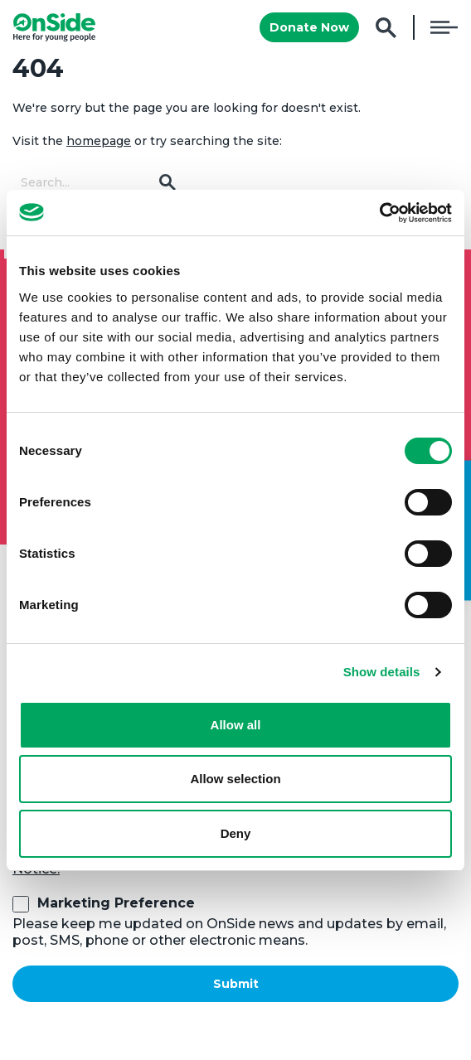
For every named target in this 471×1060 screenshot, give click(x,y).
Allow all (236, 725)
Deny (236, 833)
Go (167, 182)
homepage (98, 140)
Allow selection (235, 779)
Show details (381, 672)
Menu (444, 27)
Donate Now (309, 27)
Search (386, 27)
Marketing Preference (116, 903)
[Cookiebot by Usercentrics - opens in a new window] (379, 213)
